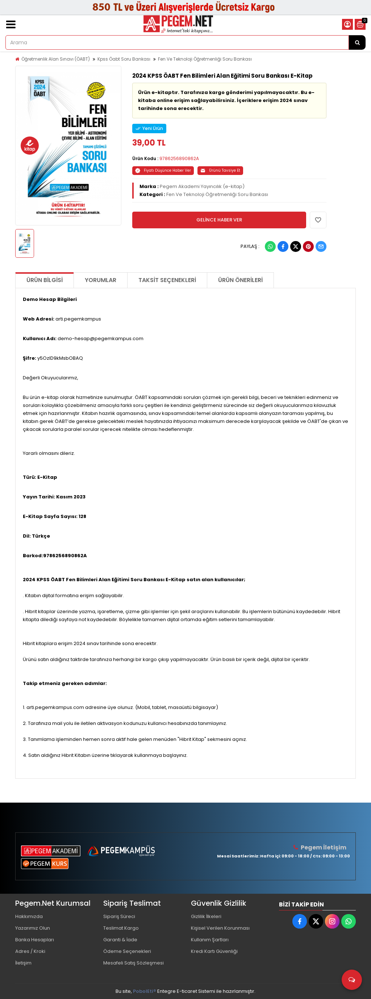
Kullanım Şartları (210, 939)
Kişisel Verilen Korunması (220, 928)
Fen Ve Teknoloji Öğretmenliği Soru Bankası (205, 59)
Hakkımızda (29, 916)
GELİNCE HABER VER (219, 219)
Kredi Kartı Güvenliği (214, 951)
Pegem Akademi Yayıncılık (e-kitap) (202, 186)
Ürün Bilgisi (44, 280)
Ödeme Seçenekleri (127, 951)
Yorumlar (100, 280)
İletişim (23, 962)
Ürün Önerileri (240, 280)
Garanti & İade (120, 939)
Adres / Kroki (30, 951)
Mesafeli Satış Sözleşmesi (133, 962)
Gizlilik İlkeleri (206, 916)
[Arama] (357, 42)
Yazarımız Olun (32, 928)
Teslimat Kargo (121, 928)
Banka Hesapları (34, 939)
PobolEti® (144, 991)
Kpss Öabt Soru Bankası (123, 59)
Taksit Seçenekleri (167, 280)
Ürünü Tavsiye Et (220, 170)
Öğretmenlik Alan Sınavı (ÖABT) (55, 59)
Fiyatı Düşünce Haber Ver (163, 170)
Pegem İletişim (323, 847)
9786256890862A (179, 158)
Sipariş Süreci (119, 916)
